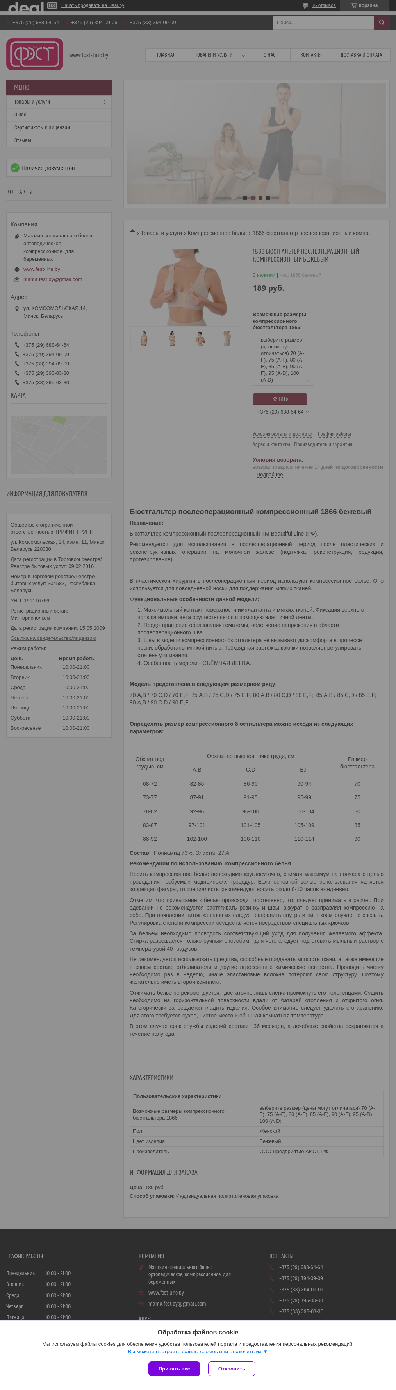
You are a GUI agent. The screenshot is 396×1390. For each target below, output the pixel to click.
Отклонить (231, 1369)
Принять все (174, 1369)
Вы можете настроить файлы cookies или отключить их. (195, 1351)
